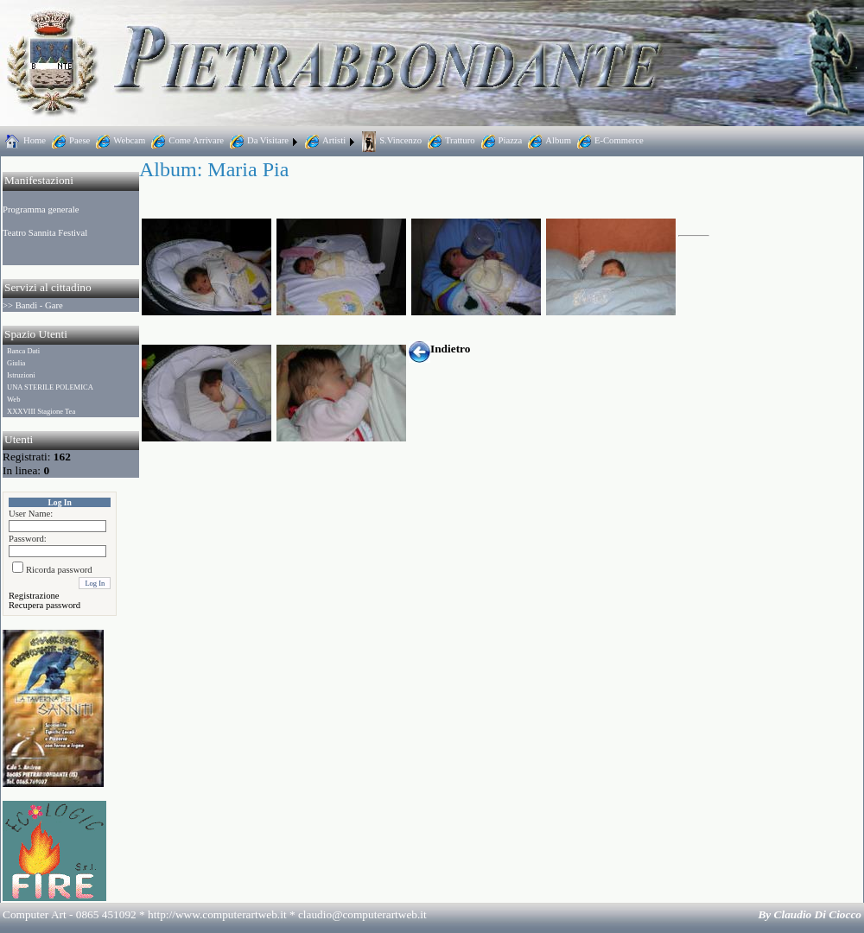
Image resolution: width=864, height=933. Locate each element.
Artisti (324, 140)
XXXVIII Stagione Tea (41, 411)
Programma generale (41, 209)
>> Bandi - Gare (33, 305)
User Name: (31, 513)
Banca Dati (23, 350)
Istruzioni (21, 375)
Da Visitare (257, 140)
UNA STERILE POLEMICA (50, 387)
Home (24, 140)
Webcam (118, 140)
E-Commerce (609, 140)
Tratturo (449, 140)
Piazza (500, 140)
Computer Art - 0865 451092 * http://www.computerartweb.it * (215, 914)
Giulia (16, 363)
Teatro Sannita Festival (45, 233)
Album (547, 140)
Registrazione (34, 595)
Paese (69, 140)
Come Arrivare (186, 140)
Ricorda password (59, 569)
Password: (28, 538)
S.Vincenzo (390, 140)
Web (13, 399)
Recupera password (44, 605)
